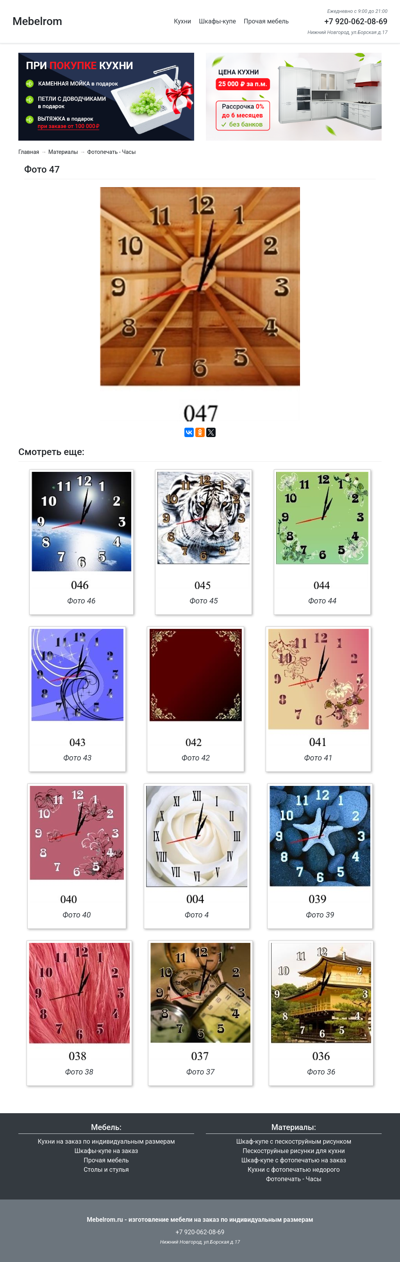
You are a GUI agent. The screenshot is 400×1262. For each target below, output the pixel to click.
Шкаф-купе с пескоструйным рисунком (294, 1141)
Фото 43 (77, 757)
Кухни (182, 21)
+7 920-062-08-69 (356, 21)
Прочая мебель (266, 21)
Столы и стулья (106, 1169)
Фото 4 (197, 914)
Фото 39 (320, 914)
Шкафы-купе (217, 21)
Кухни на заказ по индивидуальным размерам (106, 1141)
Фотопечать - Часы (111, 152)
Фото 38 (79, 1071)
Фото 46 (81, 600)
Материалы (63, 152)
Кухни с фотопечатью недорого (294, 1169)
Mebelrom (37, 21)
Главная (28, 152)
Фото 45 (203, 600)
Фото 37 (200, 1071)
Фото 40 (76, 914)
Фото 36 (321, 1071)
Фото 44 (322, 600)
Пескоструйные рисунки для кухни (294, 1151)
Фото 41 (318, 757)
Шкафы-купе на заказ (106, 1151)
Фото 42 (196, 757)
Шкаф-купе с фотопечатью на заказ (293, 1160)
